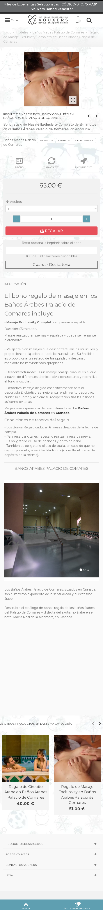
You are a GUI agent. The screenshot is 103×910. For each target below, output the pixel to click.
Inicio (7, 32)
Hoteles (22, 32)
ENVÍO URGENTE (83, 162)
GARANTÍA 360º (51, 162)
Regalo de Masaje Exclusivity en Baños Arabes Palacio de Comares (77, 794)
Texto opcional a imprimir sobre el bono (52, 243)
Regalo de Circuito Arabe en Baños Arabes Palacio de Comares (25, 792)
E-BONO (19, 162)
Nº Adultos (14, 202)
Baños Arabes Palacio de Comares (58, 32)
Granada (62, 413)
